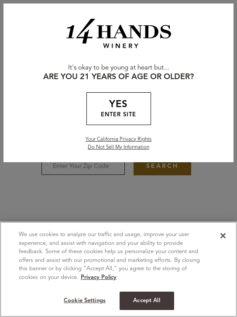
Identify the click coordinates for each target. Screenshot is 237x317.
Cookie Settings (85, 300)
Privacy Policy (99, 277)
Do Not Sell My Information (118, 147)
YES (119, 109)
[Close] (223, 235)
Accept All (146, 300)
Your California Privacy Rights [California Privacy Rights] (118, 139)
